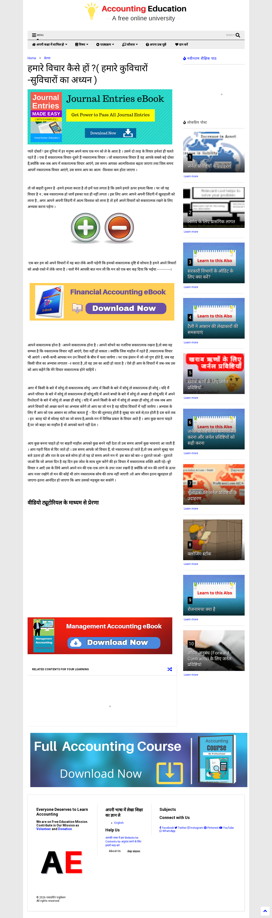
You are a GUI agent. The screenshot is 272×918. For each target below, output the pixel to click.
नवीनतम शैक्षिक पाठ (200, 58)
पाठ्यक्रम (105, 44)
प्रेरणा (47, 58)
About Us (115, 851)
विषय (81, 44)
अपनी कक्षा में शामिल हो (49, 44)
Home (32, 58)
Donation (65, 829)
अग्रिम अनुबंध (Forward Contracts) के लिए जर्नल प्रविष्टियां (210, 658)
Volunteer (43, 829)
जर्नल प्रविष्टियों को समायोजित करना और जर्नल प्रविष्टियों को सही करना (212, 437)
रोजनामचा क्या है (201, 609)
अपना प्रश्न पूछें (156, 44)
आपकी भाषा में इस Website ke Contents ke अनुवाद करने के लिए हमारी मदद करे (123, 841)
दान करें (181, 44)
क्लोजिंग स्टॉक (199, 554)
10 (191, 644)
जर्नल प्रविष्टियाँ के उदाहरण (209, 166)
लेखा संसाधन (133, 851)
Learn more (191, 176)
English (119, 822)
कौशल (130, 44)
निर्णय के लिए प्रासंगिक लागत (211, 221)
